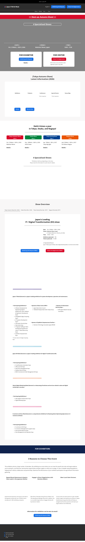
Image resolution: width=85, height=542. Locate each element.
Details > (26, 64)
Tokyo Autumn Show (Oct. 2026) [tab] (12, 211)
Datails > (27, 148)
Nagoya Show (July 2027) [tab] (54, 211)
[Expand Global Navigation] (42, 1)
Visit (44, 12)
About (36, 12)
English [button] (47, 8)
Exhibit (40, 12)
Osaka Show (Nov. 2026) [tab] (26, 211)
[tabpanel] (42, 329)
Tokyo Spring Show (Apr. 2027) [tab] (40, 211)
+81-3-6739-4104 (10, 535)
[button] (58, 8)
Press (49, 12)
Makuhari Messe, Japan (52, 232)
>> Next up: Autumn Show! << (42, 18)
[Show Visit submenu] (46, 12)
